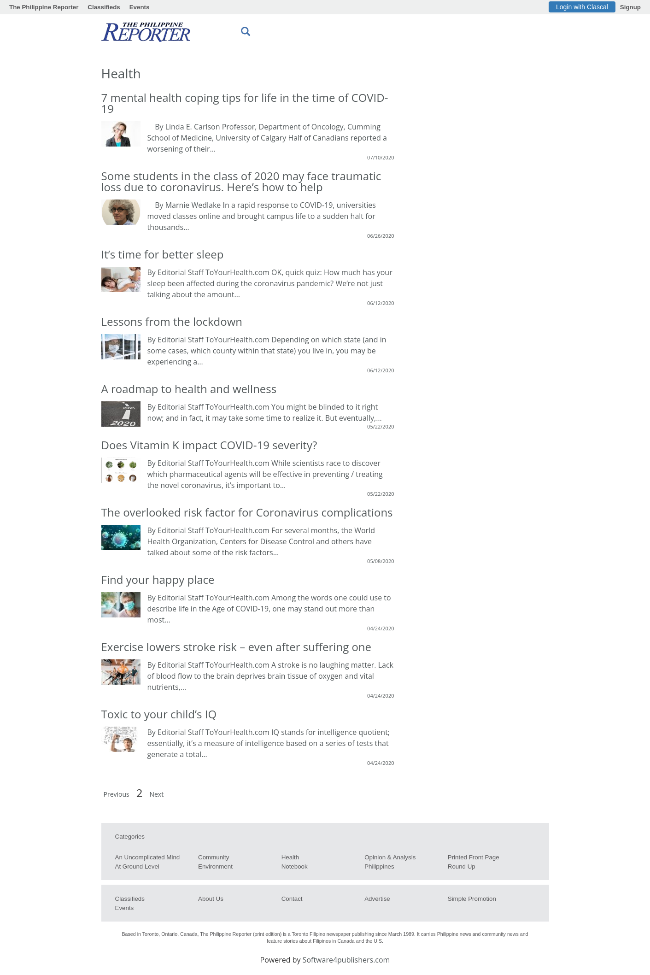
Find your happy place (158, 579)
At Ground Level (137, 866)
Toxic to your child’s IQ (159, 714)
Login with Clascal (582, 7)
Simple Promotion (472, 898)
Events (139, 7)
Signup (630, 7)
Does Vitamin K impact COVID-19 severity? (209, 444)
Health (290, 857)
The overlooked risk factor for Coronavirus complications (247, 512)
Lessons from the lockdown (172, 321)
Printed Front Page (473, 857)
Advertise (377, 898)
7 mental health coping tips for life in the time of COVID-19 (244, 103)
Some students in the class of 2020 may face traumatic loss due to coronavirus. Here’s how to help (241, 181)
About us (210, 898)
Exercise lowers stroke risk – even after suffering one (236, 646)
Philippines (379, 866)
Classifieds (104, 7)
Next (156, 794)
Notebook (294, 866)
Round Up (461, 866)
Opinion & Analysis (390, 857)
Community (213, 857)
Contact (292, 898)
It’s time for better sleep (162, 254)
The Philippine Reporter (43, 7)
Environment (215, 866)
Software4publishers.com (346, 960)
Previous (116, 794)
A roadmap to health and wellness (189, 388)
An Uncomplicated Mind (147, 857)
